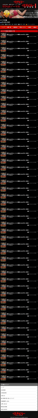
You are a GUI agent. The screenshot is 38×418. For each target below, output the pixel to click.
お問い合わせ (4, 403)
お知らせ (3, 395)
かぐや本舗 (3, 20)
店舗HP (35, 27)
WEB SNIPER (4, 409)
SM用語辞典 (3, 392)
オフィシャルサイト (30, 24)
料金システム (23, 27)
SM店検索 (3, 390)
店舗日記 (15, 27)
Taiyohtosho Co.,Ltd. (18, 417)
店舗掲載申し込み (5, 401)
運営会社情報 (4, 406)
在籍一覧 (9, 27)
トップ (3, 27)
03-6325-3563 (5, 22)
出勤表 (29, 27)
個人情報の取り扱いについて (7, 398)
